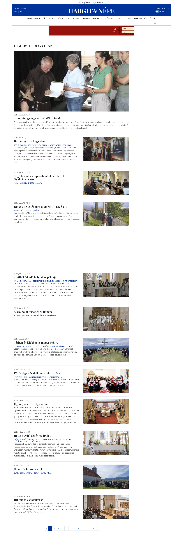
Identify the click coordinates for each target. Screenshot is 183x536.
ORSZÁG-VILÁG (40, 18)
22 (87, 528)
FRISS (29, 18)
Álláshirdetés (140, 18)
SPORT (51, 18)
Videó (67, 18)
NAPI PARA (86, 18)
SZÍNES (60, 18)
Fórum (76, 18)
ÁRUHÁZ (96, 18)
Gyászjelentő (125, 18)
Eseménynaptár (110, 18)
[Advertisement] (71, 249)
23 (93, 528)
